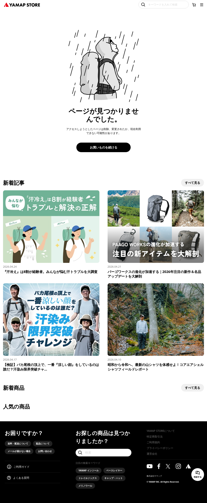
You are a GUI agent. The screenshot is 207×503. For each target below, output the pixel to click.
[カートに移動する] (194, 4)
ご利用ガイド (22, 466)
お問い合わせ (45, 451)
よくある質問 (21, 478)
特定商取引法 (155, 436)
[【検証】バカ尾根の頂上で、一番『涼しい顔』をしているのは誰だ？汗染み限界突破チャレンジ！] (51, 327)
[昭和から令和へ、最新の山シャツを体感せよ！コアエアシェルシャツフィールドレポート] (156, 327)
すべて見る (192, 183)
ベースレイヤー (114, 470)
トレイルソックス (87, 478)
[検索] (103, 452)
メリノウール (85, 485)
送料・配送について (18, 443)
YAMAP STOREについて (161, 431)
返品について (43, 443)
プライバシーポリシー (160, 448)
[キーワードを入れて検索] (163, 4)
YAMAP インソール (88, 470)
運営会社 (152, 453)
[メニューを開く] (201, 4)
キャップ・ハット (113, 478)
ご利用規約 (153, 442)
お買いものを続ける (103, 147)
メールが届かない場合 (19, 451)
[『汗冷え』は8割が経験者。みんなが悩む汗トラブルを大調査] (51, 232)
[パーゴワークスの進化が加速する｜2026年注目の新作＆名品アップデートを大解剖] (156, 234)
